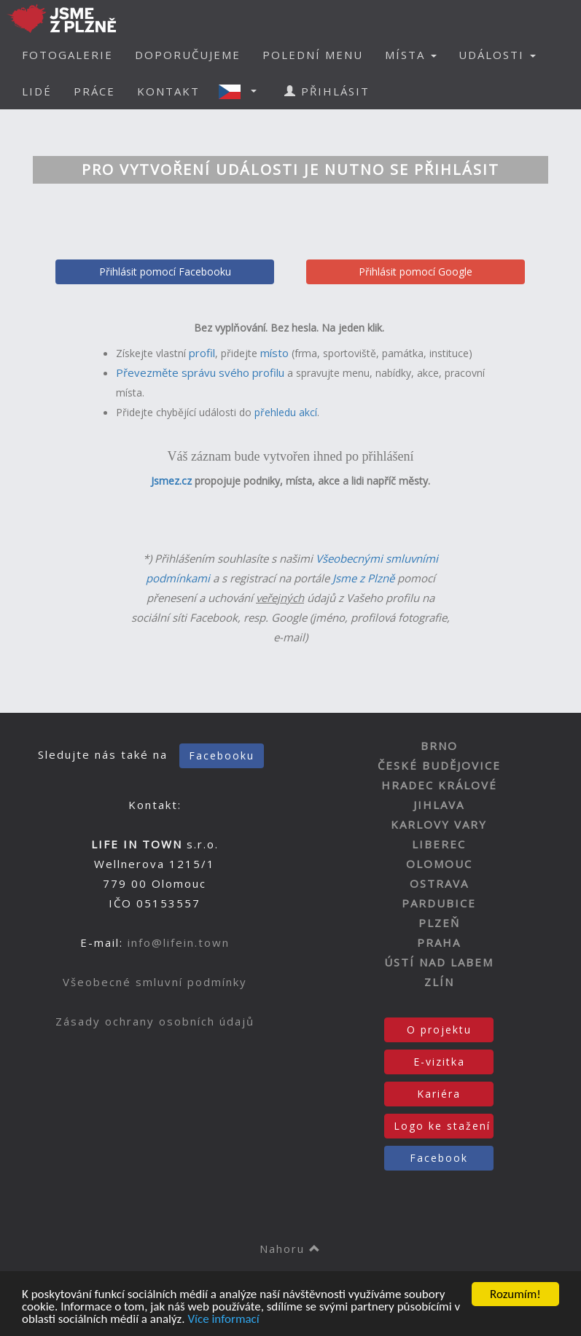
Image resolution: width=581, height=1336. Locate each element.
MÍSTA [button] (411, 54)
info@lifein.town (179, 942)
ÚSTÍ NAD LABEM (439, 962)
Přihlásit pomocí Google (415, 271)
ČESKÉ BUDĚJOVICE (439, 765)
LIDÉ (37, 91)
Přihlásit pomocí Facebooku (165, 271)
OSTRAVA (439, 883)
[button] (242, 91)
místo (274, 352)
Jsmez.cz (171, 481)
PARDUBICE (439, 903)
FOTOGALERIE (67, 54)
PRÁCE (94, 91)
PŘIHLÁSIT (327, 91)
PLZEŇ (439, 922)
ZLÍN (439, 981)
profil (202, 352)
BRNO (439, 745)
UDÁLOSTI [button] (497, 54)
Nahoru (290, 1248)
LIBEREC (439, 844)
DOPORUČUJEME (188, 54)
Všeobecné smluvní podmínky (155, 981)
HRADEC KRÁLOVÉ (439, 785)
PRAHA (439, 942)
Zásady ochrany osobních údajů (154, 1021)
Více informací (223, 1319)
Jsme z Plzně (363, 578)
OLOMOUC (439, 863)
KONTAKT (168, 91)
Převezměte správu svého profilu (200, 372)
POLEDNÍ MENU (312, 54)
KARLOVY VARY (439, 824)
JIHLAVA (438, 804)
